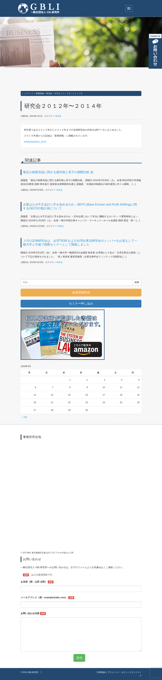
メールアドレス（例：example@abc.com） (47, 597)
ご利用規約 (101, 672)
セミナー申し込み (81, 303)
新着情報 (40, 93)
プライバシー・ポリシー (118, 672)
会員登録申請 (81, 292)
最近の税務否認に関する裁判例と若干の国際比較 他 (58, 172)
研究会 (49, 93)
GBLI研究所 (33, 672)
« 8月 (24, 417)
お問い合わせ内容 (33, 613)
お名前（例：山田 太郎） (37, 581)
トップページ (27, 93)
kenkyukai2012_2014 (35, 141)
